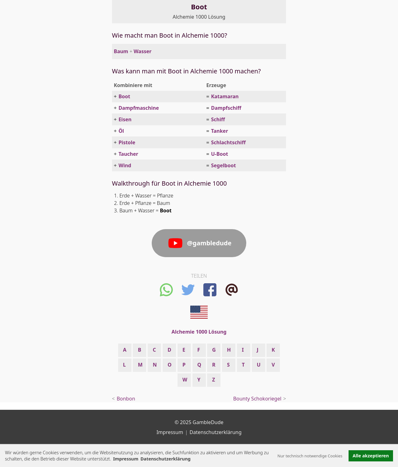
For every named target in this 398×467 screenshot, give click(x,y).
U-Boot (219, 153)
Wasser (143, 51)
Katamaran (225, 96)
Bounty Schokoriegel (257, 398)
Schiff (218, 119)
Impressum (125, 459)
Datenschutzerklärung (216, 432)
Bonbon (126, 398)
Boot (124, 96)
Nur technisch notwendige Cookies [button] (309, 456)
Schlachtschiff (228, 142)
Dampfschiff (226, 107)
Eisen (125, 119)
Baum (121, 51)
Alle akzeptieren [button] (371, 456)
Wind (124, 165)
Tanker (219, 130)
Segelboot (223, 165)
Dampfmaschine (138, 107)
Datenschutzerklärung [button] (166, 459)
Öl (121, 130)
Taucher (128, 153)
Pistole (126, 142)
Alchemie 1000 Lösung (199, 16)
